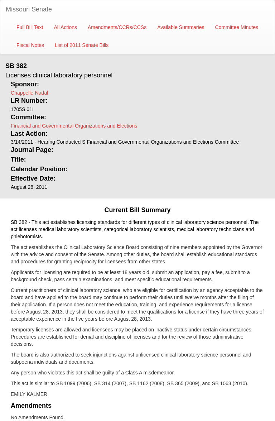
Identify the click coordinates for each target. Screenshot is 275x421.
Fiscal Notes (30, 45)
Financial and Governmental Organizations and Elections (74, 126)
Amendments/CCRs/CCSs (117, 27)
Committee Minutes (236, 27)
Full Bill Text (29, 27)
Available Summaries (180, 27)
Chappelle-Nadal (29, 93)
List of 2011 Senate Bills (81, 45)
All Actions (65, 27)
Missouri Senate (29, 9)
